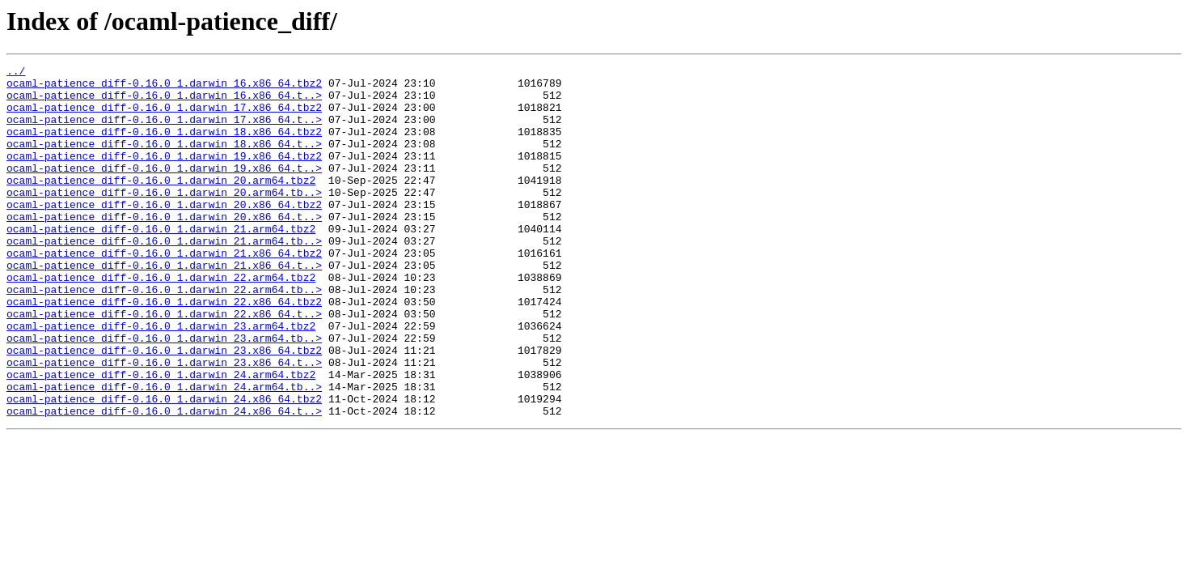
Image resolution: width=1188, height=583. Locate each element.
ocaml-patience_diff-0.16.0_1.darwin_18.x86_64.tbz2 (164, 145)
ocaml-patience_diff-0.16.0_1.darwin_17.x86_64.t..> (164, 131)
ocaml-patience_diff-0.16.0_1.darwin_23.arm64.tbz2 (160, 379)
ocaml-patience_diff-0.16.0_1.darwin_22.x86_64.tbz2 (164, 350)
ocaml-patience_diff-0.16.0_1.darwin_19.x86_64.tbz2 (164, 175)
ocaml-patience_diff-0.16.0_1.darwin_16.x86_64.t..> (164, 102)
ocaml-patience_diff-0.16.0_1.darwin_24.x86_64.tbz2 (164, 466)
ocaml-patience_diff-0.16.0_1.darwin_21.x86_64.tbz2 (164, 291)
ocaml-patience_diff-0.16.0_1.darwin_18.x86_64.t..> (164, 160)
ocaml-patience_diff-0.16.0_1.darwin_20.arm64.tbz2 (160, 204)
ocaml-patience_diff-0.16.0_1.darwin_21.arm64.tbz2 (160, 262)
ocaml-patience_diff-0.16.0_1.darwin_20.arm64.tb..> (164, 218)
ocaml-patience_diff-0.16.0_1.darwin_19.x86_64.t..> (164, 189)
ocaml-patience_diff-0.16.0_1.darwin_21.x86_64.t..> (164, 306)
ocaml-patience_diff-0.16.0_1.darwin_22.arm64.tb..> (164, 335)
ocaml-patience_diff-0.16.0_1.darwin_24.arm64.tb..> (164, 452)
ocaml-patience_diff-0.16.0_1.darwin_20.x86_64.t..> (164, 247)
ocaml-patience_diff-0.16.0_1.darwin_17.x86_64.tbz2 (164, 116)
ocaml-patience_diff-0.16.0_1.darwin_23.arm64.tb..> (164, 393)
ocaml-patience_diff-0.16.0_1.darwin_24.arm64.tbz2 (160, 437)
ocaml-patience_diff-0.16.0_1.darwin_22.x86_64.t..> (164, 364)
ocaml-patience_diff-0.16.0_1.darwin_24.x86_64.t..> (164, 481)
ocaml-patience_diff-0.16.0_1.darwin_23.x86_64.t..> (164, 422)
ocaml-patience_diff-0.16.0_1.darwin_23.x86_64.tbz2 (164, 408)
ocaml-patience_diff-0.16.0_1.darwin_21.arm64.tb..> (164, 277)
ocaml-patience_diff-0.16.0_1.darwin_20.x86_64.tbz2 (164, 233)
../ (15, 73)
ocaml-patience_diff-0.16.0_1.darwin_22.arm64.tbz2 (160, 320)
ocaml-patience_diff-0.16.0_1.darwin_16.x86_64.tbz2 (164, 87)
